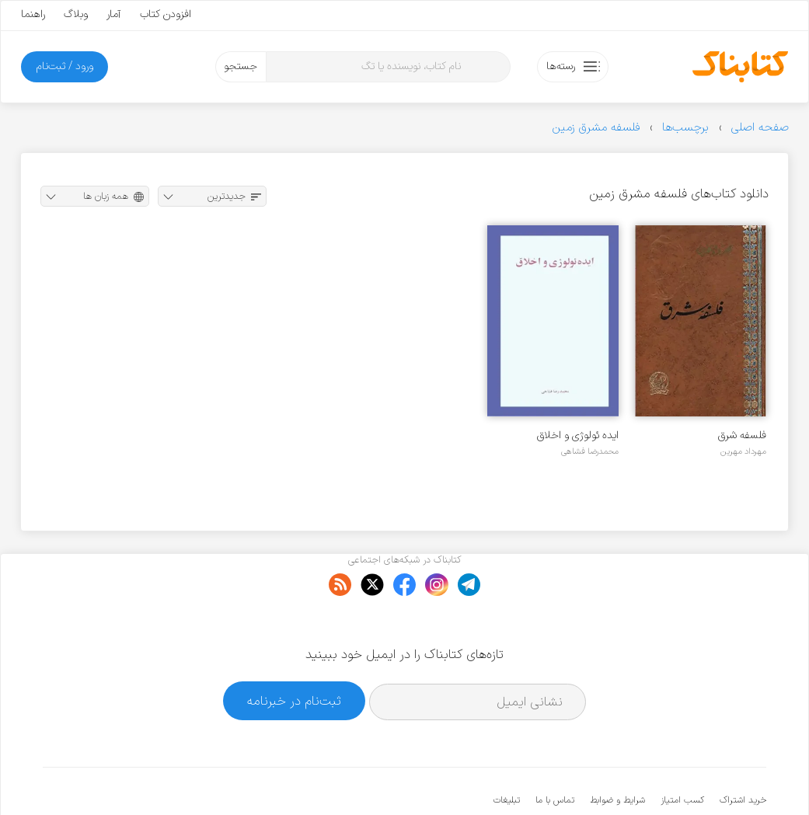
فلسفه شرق (742, 435)
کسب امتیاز (682, 753)
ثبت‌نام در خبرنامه (294, 653)
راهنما (33, 14)
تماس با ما (554, 753)
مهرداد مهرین (743, 451)
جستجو (240, 66)
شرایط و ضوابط (617, 753)
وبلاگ (76, 14)
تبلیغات (506, 753)
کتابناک (684, 777)
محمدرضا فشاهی (590, 451)
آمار (113, 14)
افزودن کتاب (165, 14)
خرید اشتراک (743, 753)
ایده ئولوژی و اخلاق (578, 435)
